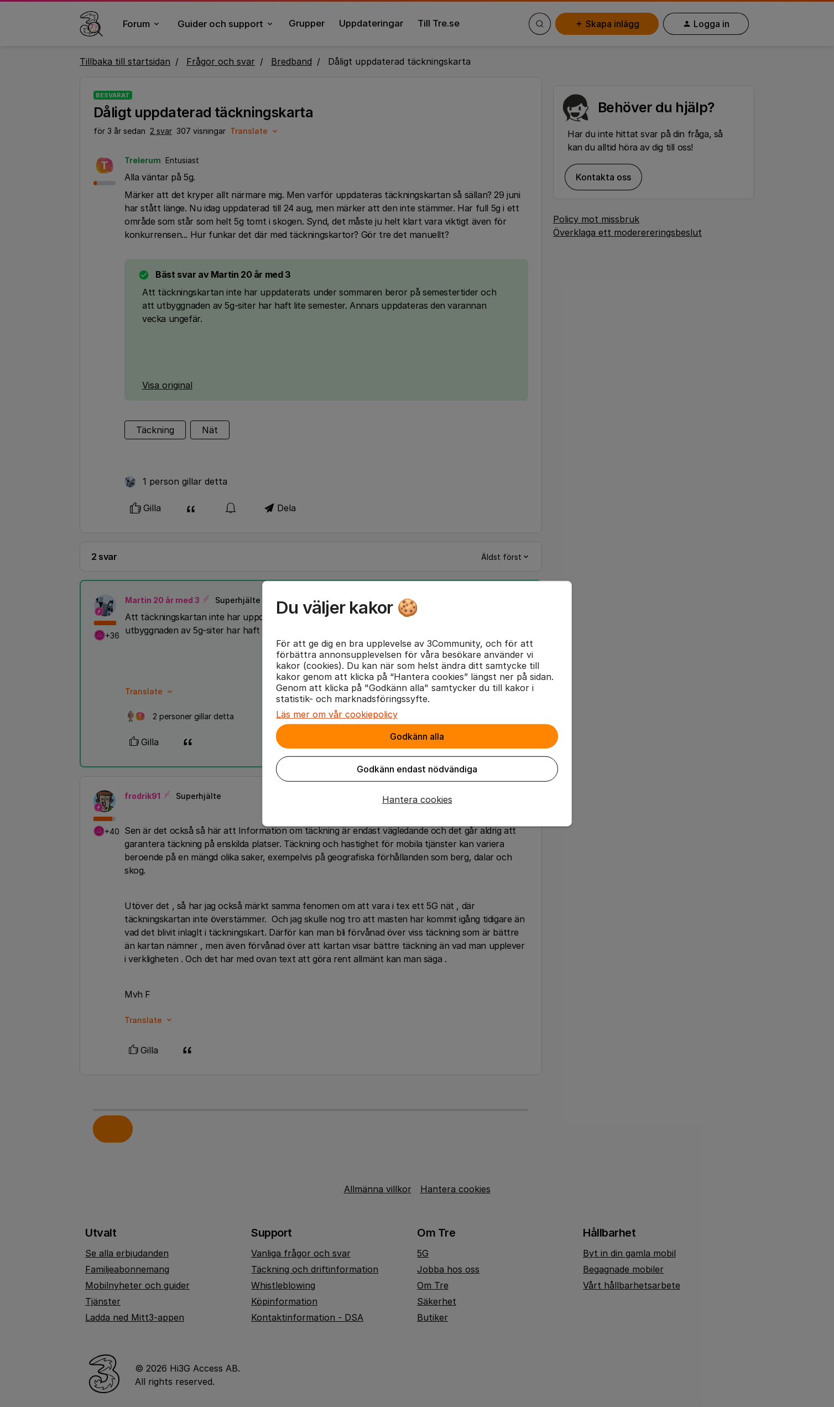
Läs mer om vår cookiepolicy (337, 714)
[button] (417, 799)
